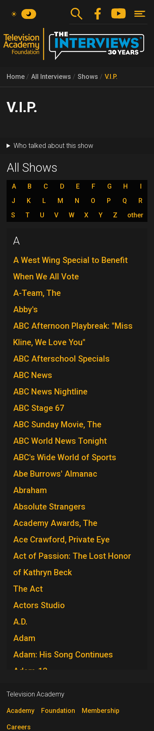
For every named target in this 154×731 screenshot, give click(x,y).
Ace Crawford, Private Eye (61, 539)
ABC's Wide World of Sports (64, 457)
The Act (28, 589)
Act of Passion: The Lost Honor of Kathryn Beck (72, 564)
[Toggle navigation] (139, 13)
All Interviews (51, 77)
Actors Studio (39, 605)
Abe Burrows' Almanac (55, 474)
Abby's (25, 309)
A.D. (20, 622)
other (135, 215)
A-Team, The (37, 293)
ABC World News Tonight (60, 441)
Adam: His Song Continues (63, 655)
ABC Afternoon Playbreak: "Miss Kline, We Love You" (73, 334)
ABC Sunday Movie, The (57, 424)
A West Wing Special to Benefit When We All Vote (70, 268)
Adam (24, 638)
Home (16, 77)
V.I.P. (111, 77)
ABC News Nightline (50, 392)
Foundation (58, 711)
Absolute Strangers (49, 507)
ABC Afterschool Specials (61, 359)
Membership (101, 711)
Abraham (30, 490)
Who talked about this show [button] (53, 146)
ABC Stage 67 (38, 408)
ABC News (32, 375)
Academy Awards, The (55, 523)
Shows (88, 77)
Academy (20, 711)
